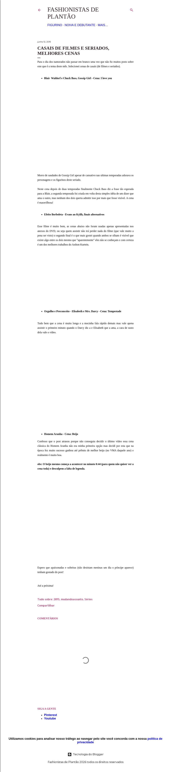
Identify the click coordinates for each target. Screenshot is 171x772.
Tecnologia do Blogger (86, 754)
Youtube (50, 718)
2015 (57, 599)
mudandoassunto (72, 599)
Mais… (103, 25)
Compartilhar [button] (46, 605)
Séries (88, 599)
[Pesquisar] (132, 9)
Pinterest (50, 715)
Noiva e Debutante (80, 25)
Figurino (54, 25)
